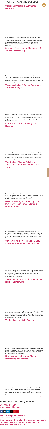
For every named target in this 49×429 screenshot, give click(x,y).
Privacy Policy (18, 424)
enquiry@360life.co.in (10, 407)
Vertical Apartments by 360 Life (19, 320)
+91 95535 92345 (8, 405)
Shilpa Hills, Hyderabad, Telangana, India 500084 (11, 417)
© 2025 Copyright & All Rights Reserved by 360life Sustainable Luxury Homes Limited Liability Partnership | (23, 422)
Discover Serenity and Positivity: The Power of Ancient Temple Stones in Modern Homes (22, 204)
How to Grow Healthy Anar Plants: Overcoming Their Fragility (20, 357)
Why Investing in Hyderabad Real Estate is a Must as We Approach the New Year (24, 242)
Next (42, 397)
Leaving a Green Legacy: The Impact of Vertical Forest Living (23, 49)
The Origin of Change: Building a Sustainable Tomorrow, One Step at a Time (22, 164)
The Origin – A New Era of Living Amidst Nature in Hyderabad (23, 280)
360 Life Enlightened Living (12, 415)
